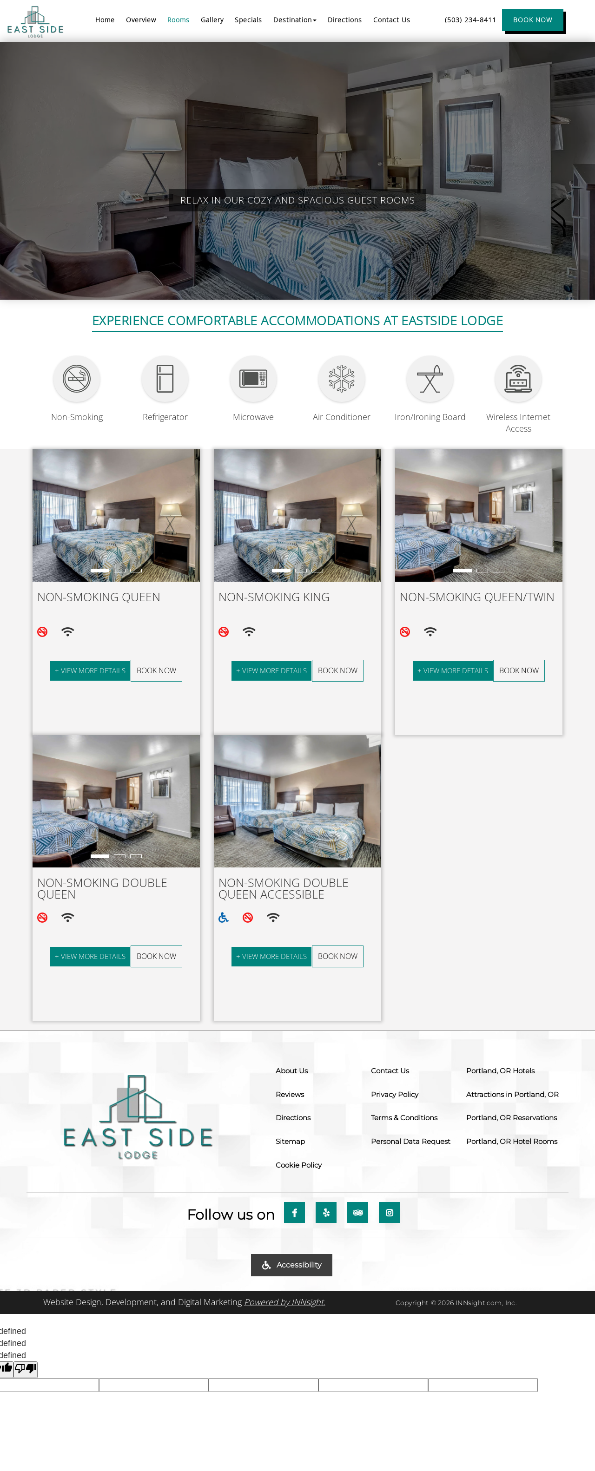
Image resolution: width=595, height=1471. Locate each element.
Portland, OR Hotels (500, 1070)
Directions (293, 1117)
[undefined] (25, 1369)
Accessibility (291, 1265)
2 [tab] (120, 571)
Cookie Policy (299, 1165)
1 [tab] (100, 571)
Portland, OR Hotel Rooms (511, 1141)
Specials (248, 19)
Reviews (290, 1094)
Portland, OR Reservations (511, 1117)
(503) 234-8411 (470, 19)
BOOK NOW (532, 19)
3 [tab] (136, 571)
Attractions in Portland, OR (512, 1094)
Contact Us (390, 1070)
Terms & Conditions (404, 1117)
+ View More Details (90, 670)
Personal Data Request (410, 1141)
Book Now (156, 670)
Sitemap (290, 1141)
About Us (292, 1070)
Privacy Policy (394, 1094)
